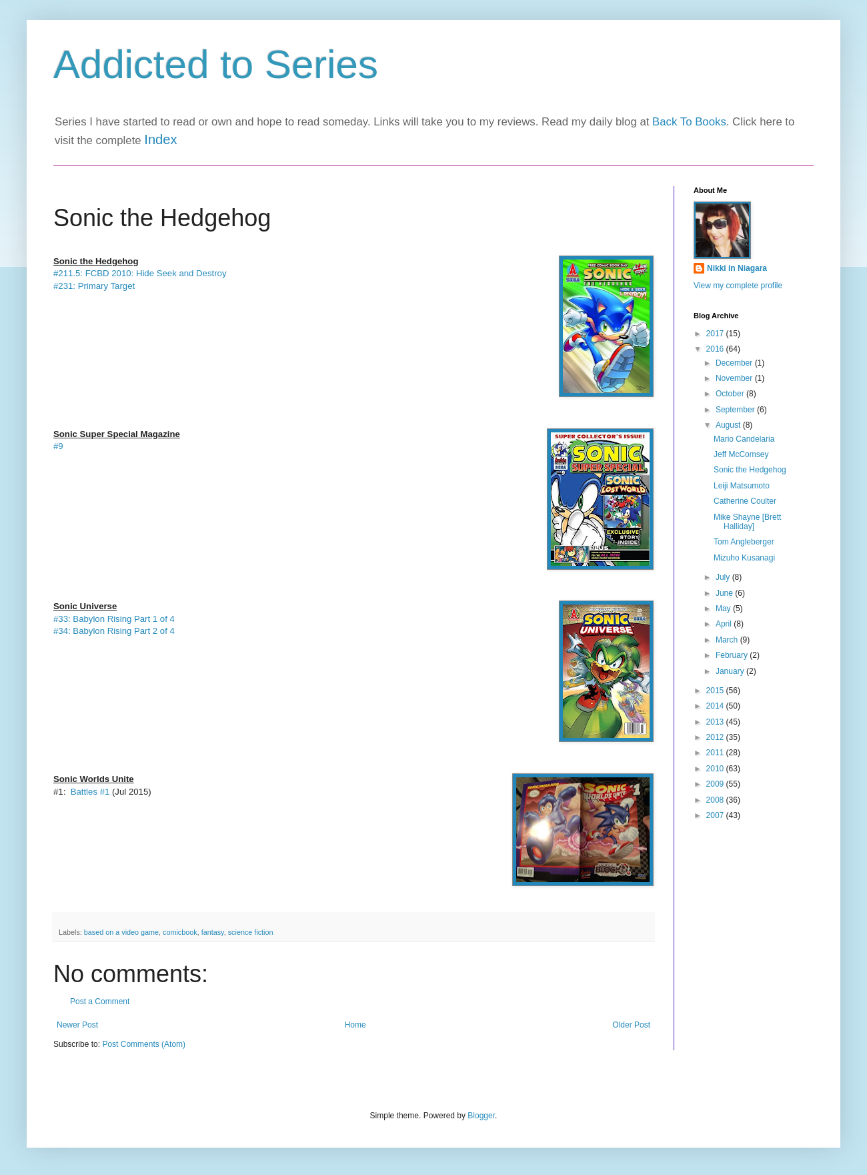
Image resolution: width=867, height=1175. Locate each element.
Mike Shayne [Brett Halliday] (747, 521)
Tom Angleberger (744, 541)
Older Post (631, 1025)
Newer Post (77, 1025)
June (725, 593)
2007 (716, 815)
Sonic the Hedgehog (750, 469)
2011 (716, 752)
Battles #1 (88, 792)
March (728, 640)
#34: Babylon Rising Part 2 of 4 (114, 631)
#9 (58, 446)
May (724, 608)
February (733, 655)
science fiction (250, 932)
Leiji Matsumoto (742, 485)
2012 (716, 737)
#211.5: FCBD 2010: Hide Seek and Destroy (140, 273)
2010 (716, 768)
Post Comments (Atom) (143, 1044)
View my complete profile (738, 285)
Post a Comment (99, 1001)
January (731, 671)
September (736, 409)
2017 (716, 333)
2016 (716, 349)
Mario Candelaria (744, 439)
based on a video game (121, 932)
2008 (716, 800)
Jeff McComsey (741, 454)
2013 (716, 722)
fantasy (212, 932)
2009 (716, 784)
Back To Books (689, 121)
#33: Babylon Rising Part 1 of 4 (114, 619)
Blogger (481, 1115)
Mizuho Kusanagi (744, 557)
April (725, 624)
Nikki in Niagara (737, 268)
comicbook (180, 932)
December (735, 363)
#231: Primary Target (95, 286)
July (724, 577)
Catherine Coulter (745, 501)
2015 (716, 690)
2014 (716, 706)
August (729, 425)
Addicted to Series (215, 64)
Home (355, 1025)
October (731, 393)
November (735, 378)
